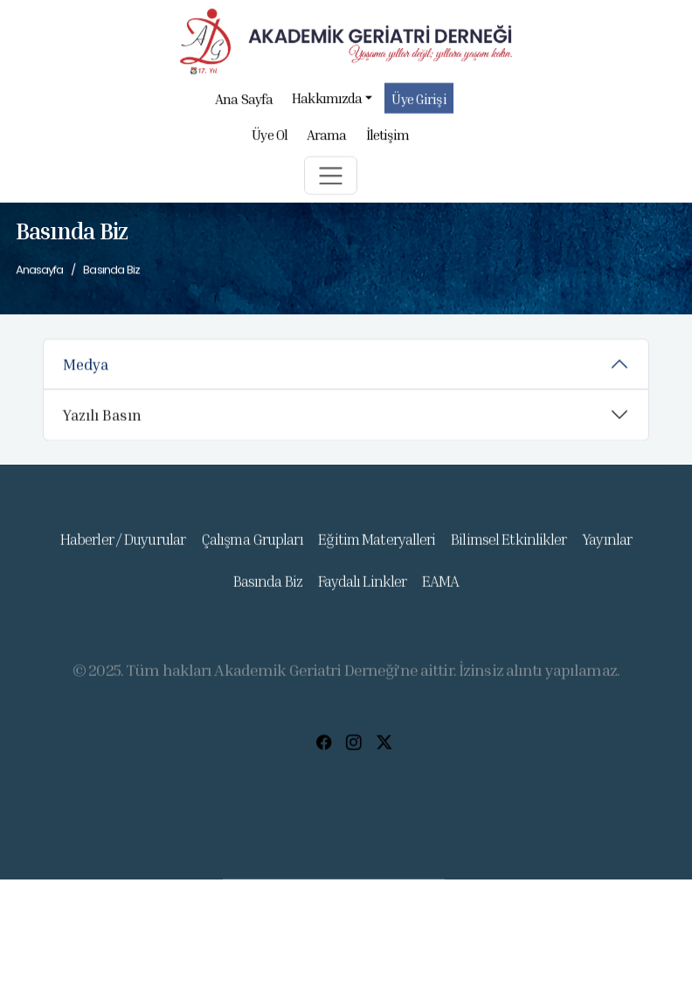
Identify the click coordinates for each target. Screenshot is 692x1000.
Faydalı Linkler (362, 593)
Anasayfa (40, 270)
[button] (330, 181)
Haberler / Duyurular (122, 551)
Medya (85, 368)
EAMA (440, 593)
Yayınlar (607, 551)
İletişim (388, 140)
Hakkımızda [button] (332, 103)
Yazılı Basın (102, 419)
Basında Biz (267, 593)
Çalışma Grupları (252, 551)
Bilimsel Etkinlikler (508, 551)
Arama (326, 140)
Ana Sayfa (243, 105)
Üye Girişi (419, 105)
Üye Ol (269, 140)
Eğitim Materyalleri (376, 551)
